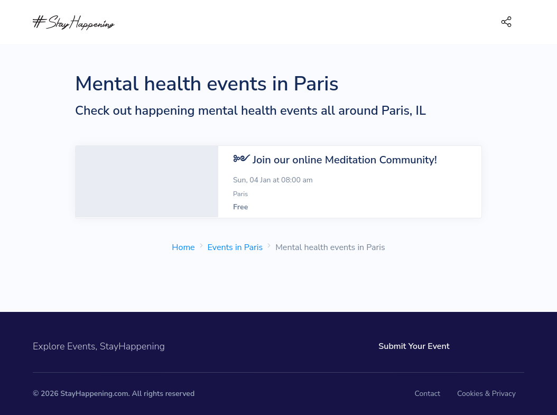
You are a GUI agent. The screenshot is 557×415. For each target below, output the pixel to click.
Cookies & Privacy (486, 394)
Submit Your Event (413, 346)
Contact (427, 394)
